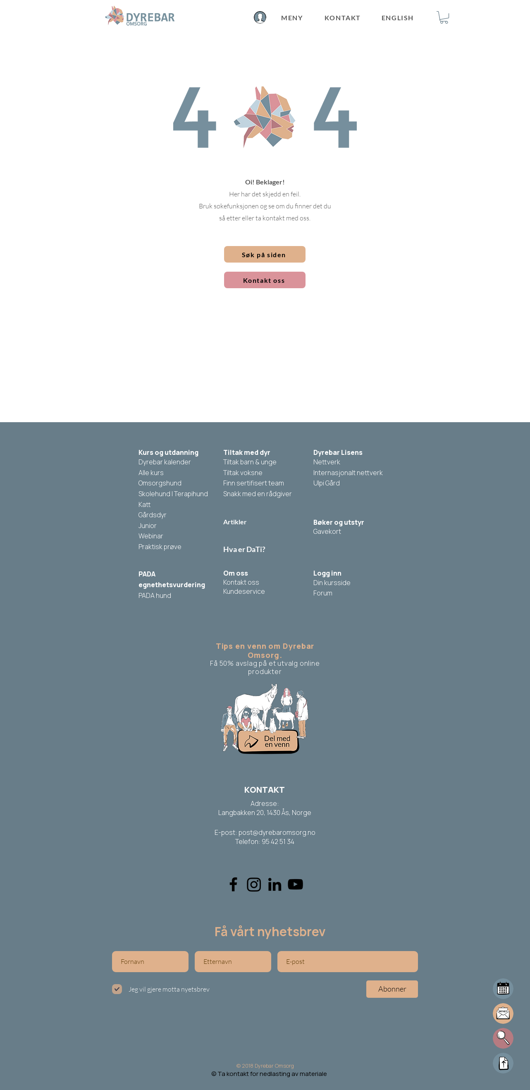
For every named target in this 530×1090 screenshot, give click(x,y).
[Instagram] (254, 884)
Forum (322, 593)
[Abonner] (392, 989)
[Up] (503, 1063)
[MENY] (292, 18)
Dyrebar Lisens (338, 452)
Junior (147, 525)
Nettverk (326, 461)
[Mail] (503, 988)
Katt (144, 504)
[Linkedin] (274, 884)
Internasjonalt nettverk (348, 472)
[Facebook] (233, 884)
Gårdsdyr (152, 514)
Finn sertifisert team (253, 483)
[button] (444, 17)
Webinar (150, 535)
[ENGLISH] (398, 17)
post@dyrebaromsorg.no (277, 832)
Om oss (235, 573)
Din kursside (332, 582)
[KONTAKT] (344, 17)
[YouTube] (295, 884)
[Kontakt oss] (265, 280)
